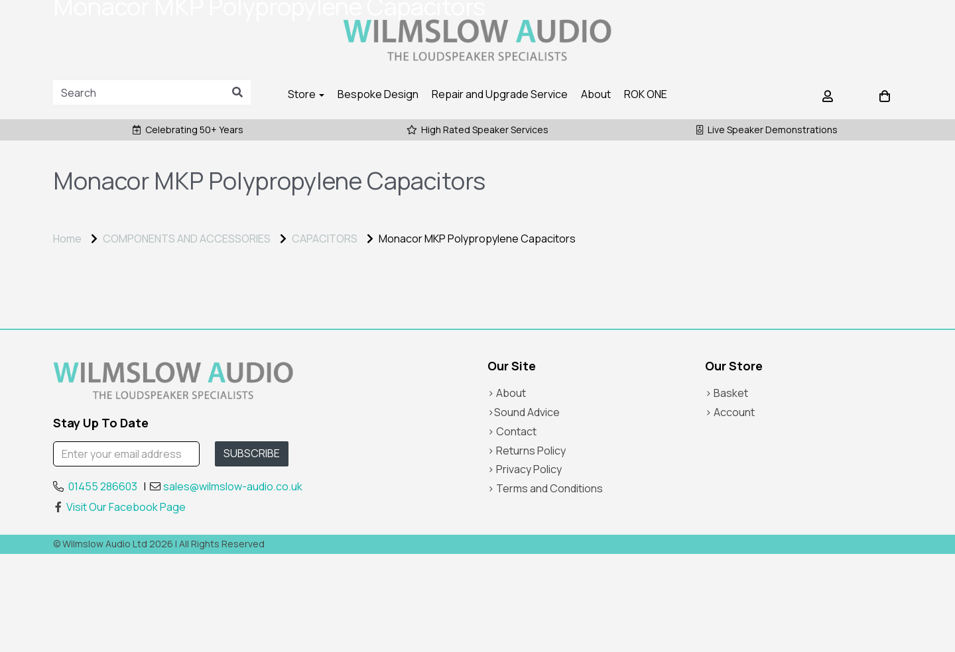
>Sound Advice (523, 510)
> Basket (726, 491)
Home (67, 238)
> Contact (512, 529)
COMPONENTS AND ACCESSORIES (187, 238)
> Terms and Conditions (545, 586)
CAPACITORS (324, 238)
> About (506, 491)
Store (306, 94)
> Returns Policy (526, 548)
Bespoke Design (378, 94)
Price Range (89, 300)
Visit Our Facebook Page (119, 605)
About (596, 94)
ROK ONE (645, 94)
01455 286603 (102, 583)
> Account (730, 510)
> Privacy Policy (524, 567)
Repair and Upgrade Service (500, 94)
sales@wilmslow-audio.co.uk (232, 583)
